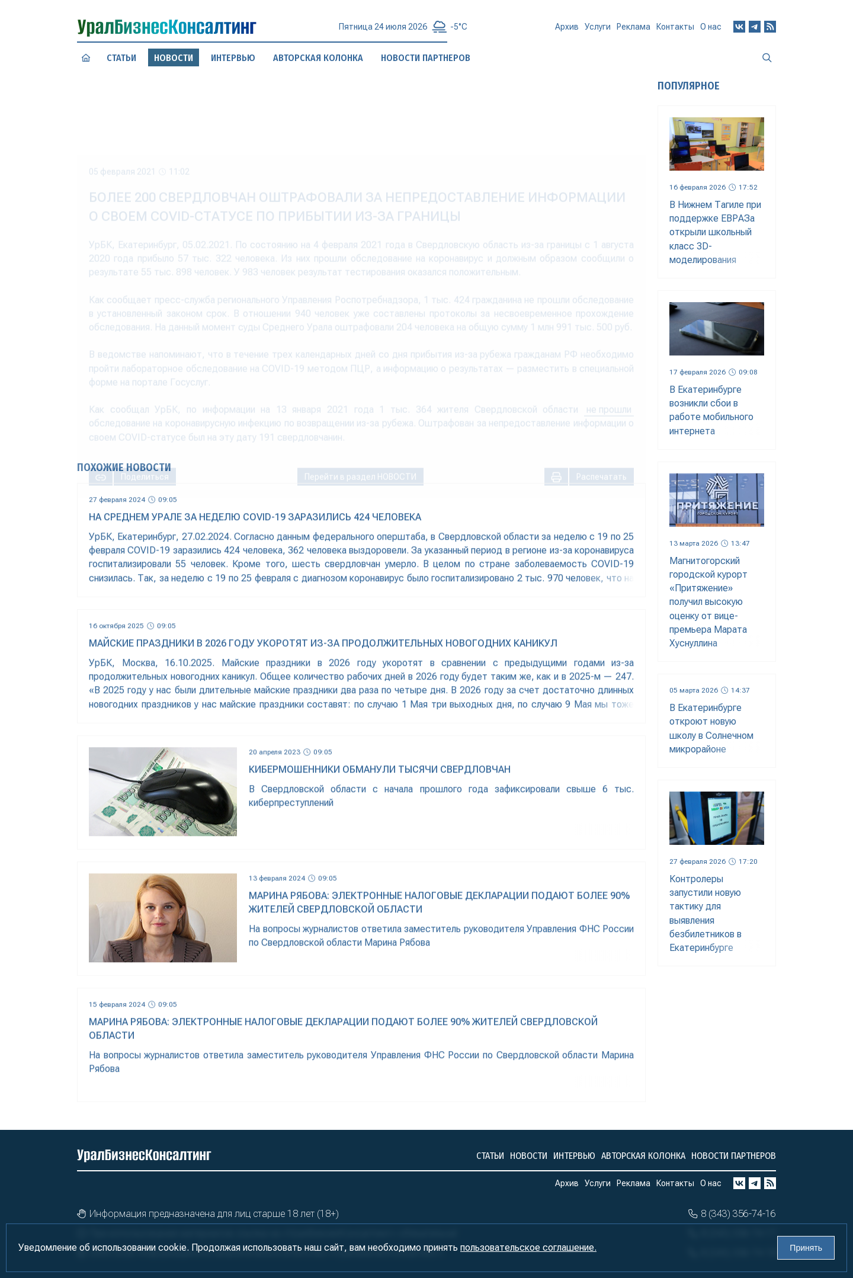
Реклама (633, 31)
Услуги (598, 31)
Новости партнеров (733, 1155)
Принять (806, 1248)
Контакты (675, 29)
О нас (710, 28)
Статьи (121, 57)
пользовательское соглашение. (528, 1247)
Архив (567, 31)
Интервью (574, 1155)
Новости (528, 1155)
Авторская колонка (643, 1155)
